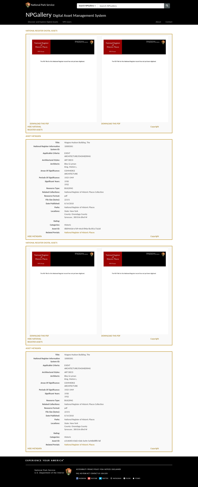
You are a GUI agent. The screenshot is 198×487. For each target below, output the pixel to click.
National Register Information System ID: (46, 148)
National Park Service (45, 470)
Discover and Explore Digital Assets (43, 22)
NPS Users (67, 22)
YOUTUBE (92, 478)
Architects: (55, 164)
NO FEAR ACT (85, 473)
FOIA (102, 469)
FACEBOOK (81, 478)
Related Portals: (53, 232)
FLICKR (127, 478)
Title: (57, 142)
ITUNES (136, 478)
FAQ (77, 473)
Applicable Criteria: (51, 153)
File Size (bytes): (53, 199)
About (158, 22)
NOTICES (107, 469)
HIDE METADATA (35, 236)
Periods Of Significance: (49, 177)
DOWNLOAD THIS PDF (39, 123)
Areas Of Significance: (50, 170)
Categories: (55, 225)
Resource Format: (52, 196)
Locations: (55, 211)
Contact (169, 22)
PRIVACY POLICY (93, 469)
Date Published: (53, 203)
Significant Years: (52, 181)
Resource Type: (53, 188)
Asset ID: (56, 228)
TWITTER (103, 478)
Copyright (154, 126)
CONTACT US (95, 473)
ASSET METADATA (33, 136)
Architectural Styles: (51, 160)
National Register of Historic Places (79, 232)
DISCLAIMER (116, 469)
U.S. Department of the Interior (49, 473)
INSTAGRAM (115, 478)
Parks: (57, 207)
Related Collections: (51, 192)
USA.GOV (104, 473)
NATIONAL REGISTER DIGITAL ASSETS (41, 30)
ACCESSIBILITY (81, 469)
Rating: (57, 221)
